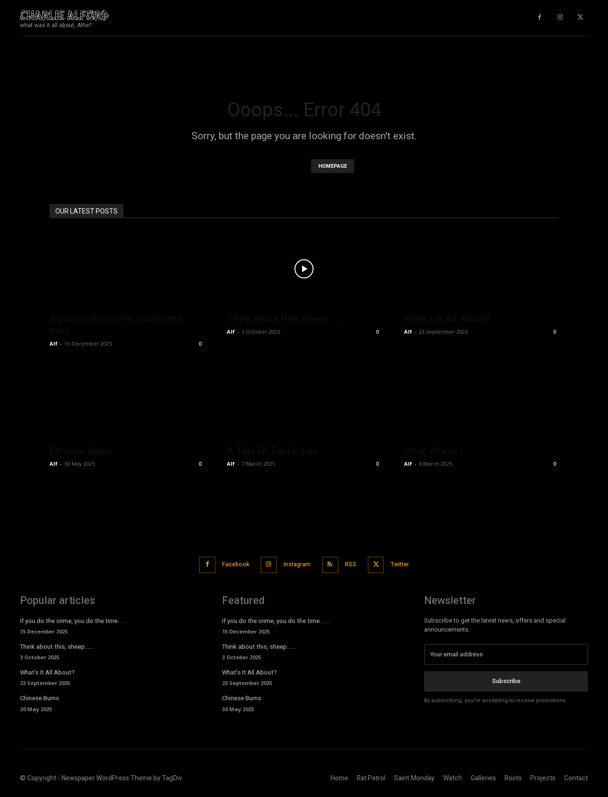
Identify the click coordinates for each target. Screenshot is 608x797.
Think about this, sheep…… (284, 319)
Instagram (296, 564)
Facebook (229, 564)
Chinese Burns (81, 451)
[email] (506, 653)
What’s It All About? (447, 319)
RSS (354, 564)
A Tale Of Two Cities (272, 451)
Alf (54, 343)
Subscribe (506, 679)
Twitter (408, 564)
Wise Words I (433, 451)
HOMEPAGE (332, 166)
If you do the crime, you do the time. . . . (74, 619)
